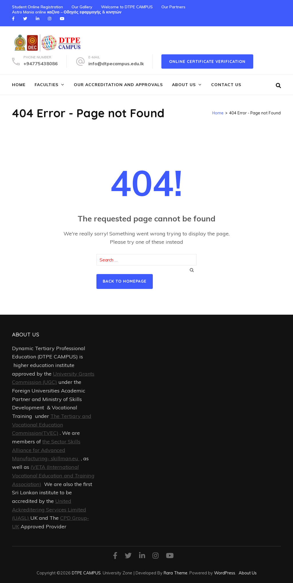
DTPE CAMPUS (86, 573)
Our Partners (173, 6)
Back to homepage (124, 281)
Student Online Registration (37, 6)
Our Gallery (82, 6)
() (53, 475)
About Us (184, 84)
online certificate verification (207, 61)
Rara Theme (175, 573)
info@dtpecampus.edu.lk (116, 63)
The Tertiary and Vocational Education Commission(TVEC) (51, 424)
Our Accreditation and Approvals (118, 84)
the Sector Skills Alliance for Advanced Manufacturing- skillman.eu (46, 450)
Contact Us (226, 84)
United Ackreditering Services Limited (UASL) (49, 509)
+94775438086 (40, 63)
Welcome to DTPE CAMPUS (127, 6)
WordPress (224, 573)
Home (18, 84)
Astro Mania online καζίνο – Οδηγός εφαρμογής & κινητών (66, 12)
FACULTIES (46, 84)
